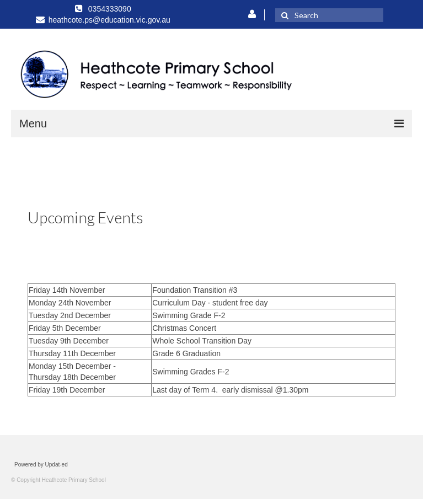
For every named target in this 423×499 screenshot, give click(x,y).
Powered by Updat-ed (41, 465)
